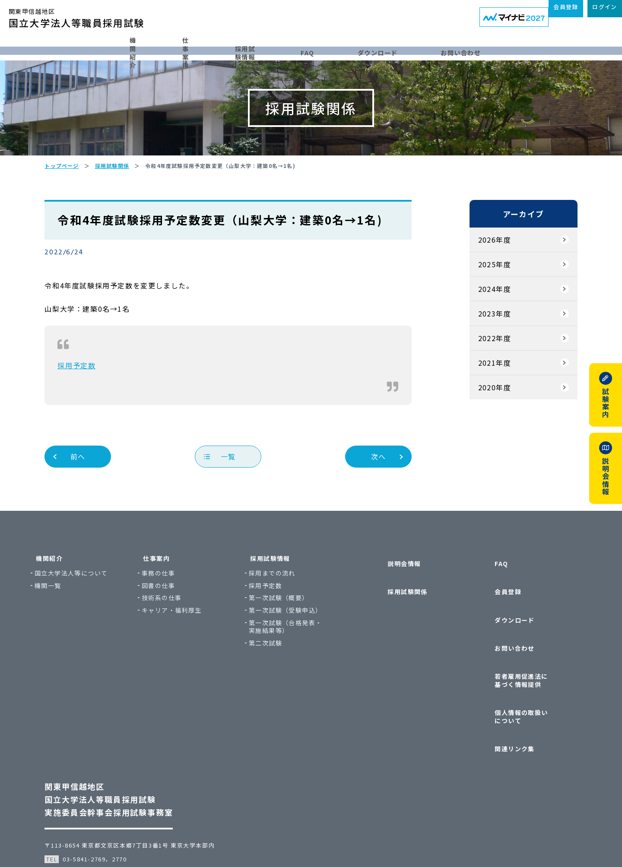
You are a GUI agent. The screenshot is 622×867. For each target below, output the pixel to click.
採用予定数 (88, 400)
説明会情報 (394, 593)
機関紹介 (117, 48)
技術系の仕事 (187, 632)
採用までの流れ (298, 608)
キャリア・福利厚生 (198, 645)
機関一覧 (73, 620)
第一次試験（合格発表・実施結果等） (311, 661)
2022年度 (482, 372)
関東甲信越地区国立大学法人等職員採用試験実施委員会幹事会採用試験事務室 (120, 745)
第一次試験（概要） (305, 632)
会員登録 (498, 609)
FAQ (340, 48)
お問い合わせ (497, 48)
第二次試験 (291, 678)
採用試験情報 (268, 48)
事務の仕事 (184, 608)
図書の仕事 (184, 620)
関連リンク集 (504, 700)
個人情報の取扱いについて (525, 684)
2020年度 (482, 422)
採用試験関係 (397, 609)
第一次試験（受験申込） (311, 645)
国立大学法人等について (96, 608)
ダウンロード (411, 48)
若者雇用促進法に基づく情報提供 (525, 663)
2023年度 (482, 348)
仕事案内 (189, 48)
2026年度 (482, 274)
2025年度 (482, 299)
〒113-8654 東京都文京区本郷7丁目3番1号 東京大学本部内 (141, 791)
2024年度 (482, 323)
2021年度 (482, 397)
